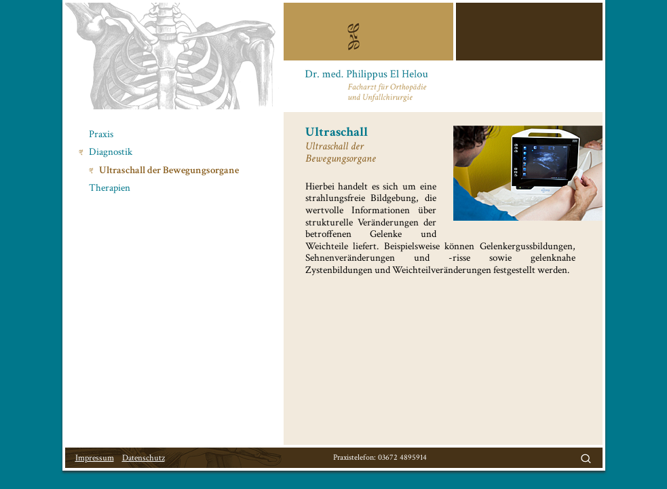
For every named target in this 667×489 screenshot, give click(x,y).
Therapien (109, 187)
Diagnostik (110, 151)
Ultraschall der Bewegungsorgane (169, 170)
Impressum (94, 458)
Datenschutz (143, 458)
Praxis (101, 134)
